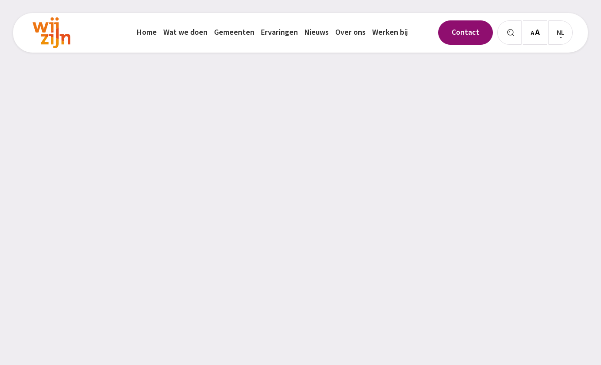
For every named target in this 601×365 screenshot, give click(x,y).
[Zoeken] (509, 32)
